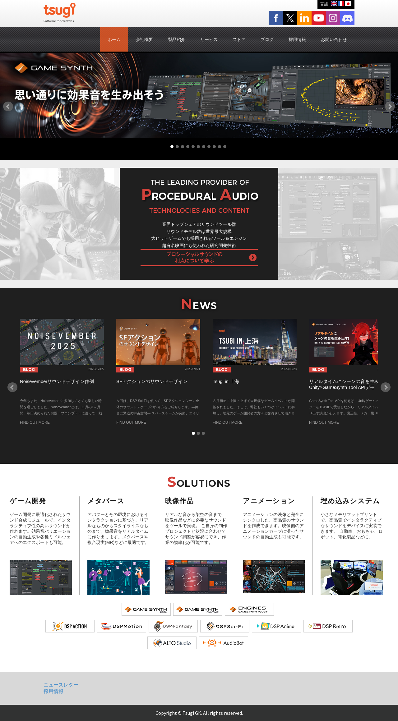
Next (390, 107)
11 (224, 146)
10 (219, 146)
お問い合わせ (334, 39)
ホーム (114, 39)
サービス (209, 39)
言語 (324, 4)
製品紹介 (176, 39)
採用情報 (297, 39)
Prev (8, 107)
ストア (239, 39)
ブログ (267, 39)
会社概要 (144, 39)
